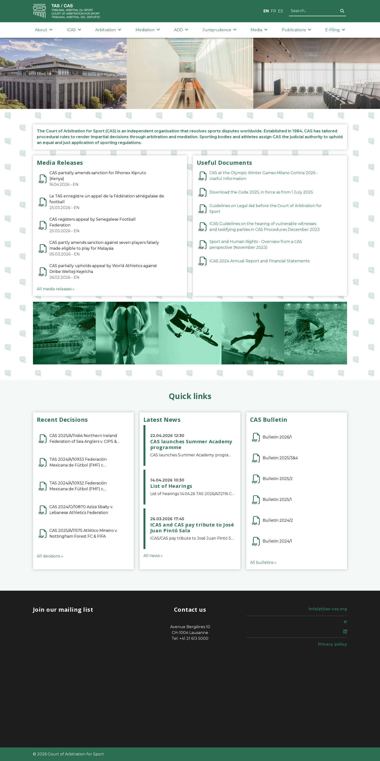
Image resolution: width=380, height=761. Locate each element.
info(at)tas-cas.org (328, 609)
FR (273, 11)
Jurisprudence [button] (220, 30)
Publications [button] (296, 30)
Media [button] (259, 30)
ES (280, 11)
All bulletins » (263, 562)
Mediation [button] (147, 30)
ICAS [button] (74, 30)
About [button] (44, 30)
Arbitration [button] (108, 30)
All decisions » (50, 556)
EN (266, 11)
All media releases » (55, 289)
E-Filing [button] (335, 30)
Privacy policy (332, 644)
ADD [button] (181, 30)
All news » (153, 555)
